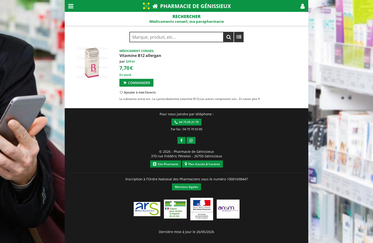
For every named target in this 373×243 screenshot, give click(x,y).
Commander (136, 82)
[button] (302, 6)
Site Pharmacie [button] (165, 164)
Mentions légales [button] (186, 187)
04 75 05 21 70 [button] (187, 122)
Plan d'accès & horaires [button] (202, 164)
